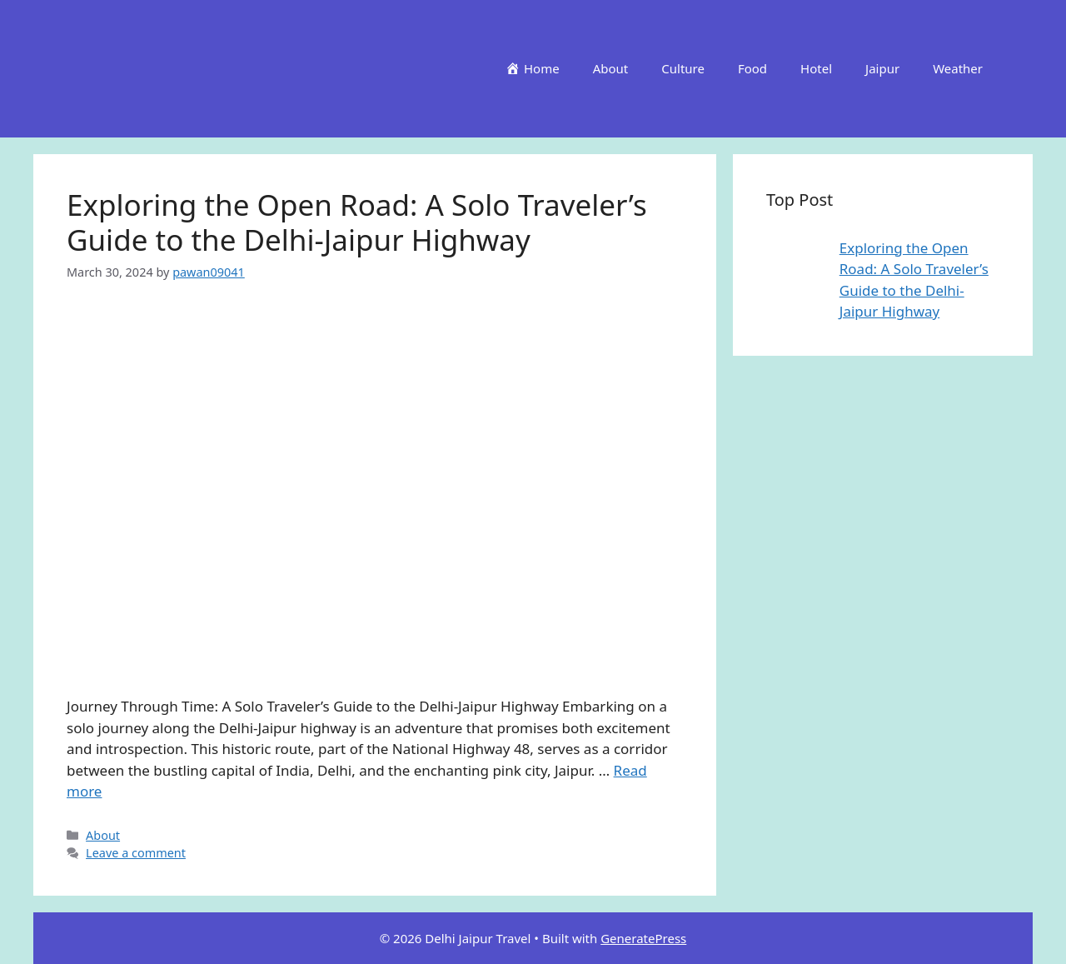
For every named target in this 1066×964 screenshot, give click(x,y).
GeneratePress (643, 938)
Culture (683, 68)
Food (752, 68)
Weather (958, 68)
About (611, 68)
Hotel (816, 68)
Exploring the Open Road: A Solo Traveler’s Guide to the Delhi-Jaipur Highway (357, 222)
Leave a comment (136, 853)
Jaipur (882, 68)
